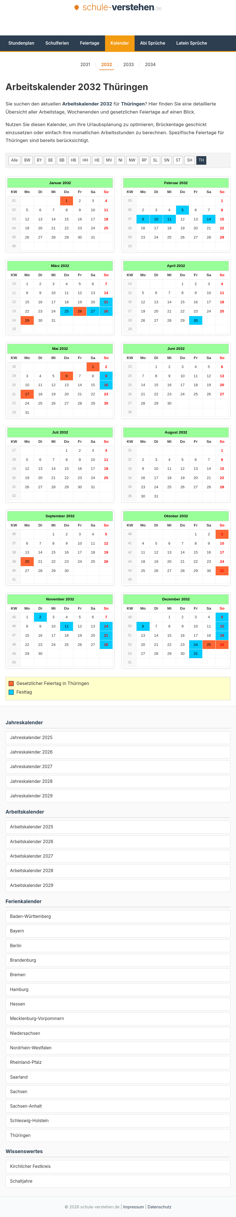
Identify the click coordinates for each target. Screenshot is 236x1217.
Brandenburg (23, 960)
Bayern (17, 931)
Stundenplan (21, 43)
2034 (150, 64)
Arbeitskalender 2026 (31, 841)
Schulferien (57, 43)
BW (27, 160)
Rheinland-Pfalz (26, 1062)
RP (144, 160)
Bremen (17, 974)
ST (178, 160)
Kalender (120, 43)
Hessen (17, 1004)
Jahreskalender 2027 (31, 766)
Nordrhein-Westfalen (31, 1047)
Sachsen (18, 1091)
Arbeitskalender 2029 (31, 885)
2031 (85, 64)
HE (96, 160)
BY (39, 160)
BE (50, 160)
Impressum (133, 1206)
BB (61, 160)
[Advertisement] (118, 28)
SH (189, 160)
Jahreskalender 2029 (31, 795)
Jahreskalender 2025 (31, 737)
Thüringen (20, 1135)
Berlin (15, 945)
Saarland (19, 1077)
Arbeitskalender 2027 (31, 856)
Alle (14, 160)
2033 (128, 64)
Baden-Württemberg (30, 916)
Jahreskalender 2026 (31, 752)
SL (155, 160)
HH (85, 160)
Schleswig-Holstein (29, 1120)
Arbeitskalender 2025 (31, 826)
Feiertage (89, 43)
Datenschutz (159, 1206)
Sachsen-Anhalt (26, 1106)
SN (166, 160)
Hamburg (19, 989)
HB (73, 160)
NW (132, 160)
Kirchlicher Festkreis (30, 1166)
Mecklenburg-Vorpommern (37, 1018)
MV (109, 160)
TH (201, 160)
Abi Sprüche (152, 43)
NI (120, 160)
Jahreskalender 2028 (31, 781)
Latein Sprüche (191, 43)
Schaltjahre (21, 1181)
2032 (106, 64)
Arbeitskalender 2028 (31, 870)
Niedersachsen (25, 1033)
